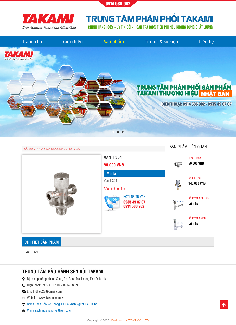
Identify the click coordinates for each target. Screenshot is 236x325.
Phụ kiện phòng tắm (51, 148)
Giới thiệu (73, 41)
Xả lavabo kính (197, 218)
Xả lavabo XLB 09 (198, 198)
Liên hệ (206, 41)
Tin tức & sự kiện (161, 41)
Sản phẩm (114, 41)
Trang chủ (32, 41)
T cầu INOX (194, 158)
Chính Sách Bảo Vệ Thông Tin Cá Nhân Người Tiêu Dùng (62, 304)
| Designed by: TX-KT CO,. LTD (129, 320)
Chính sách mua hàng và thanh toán (49, 310)
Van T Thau (195, 178)
